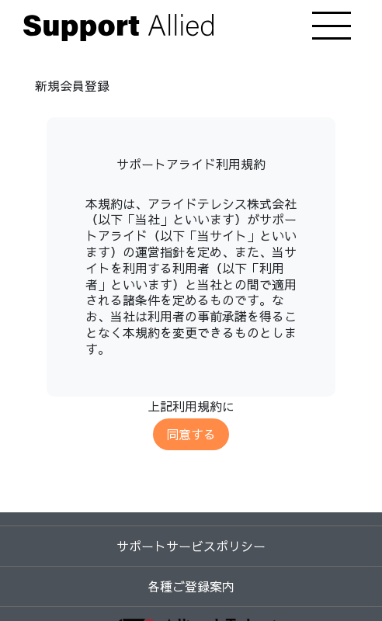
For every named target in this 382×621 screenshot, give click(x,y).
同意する (191, 433)
